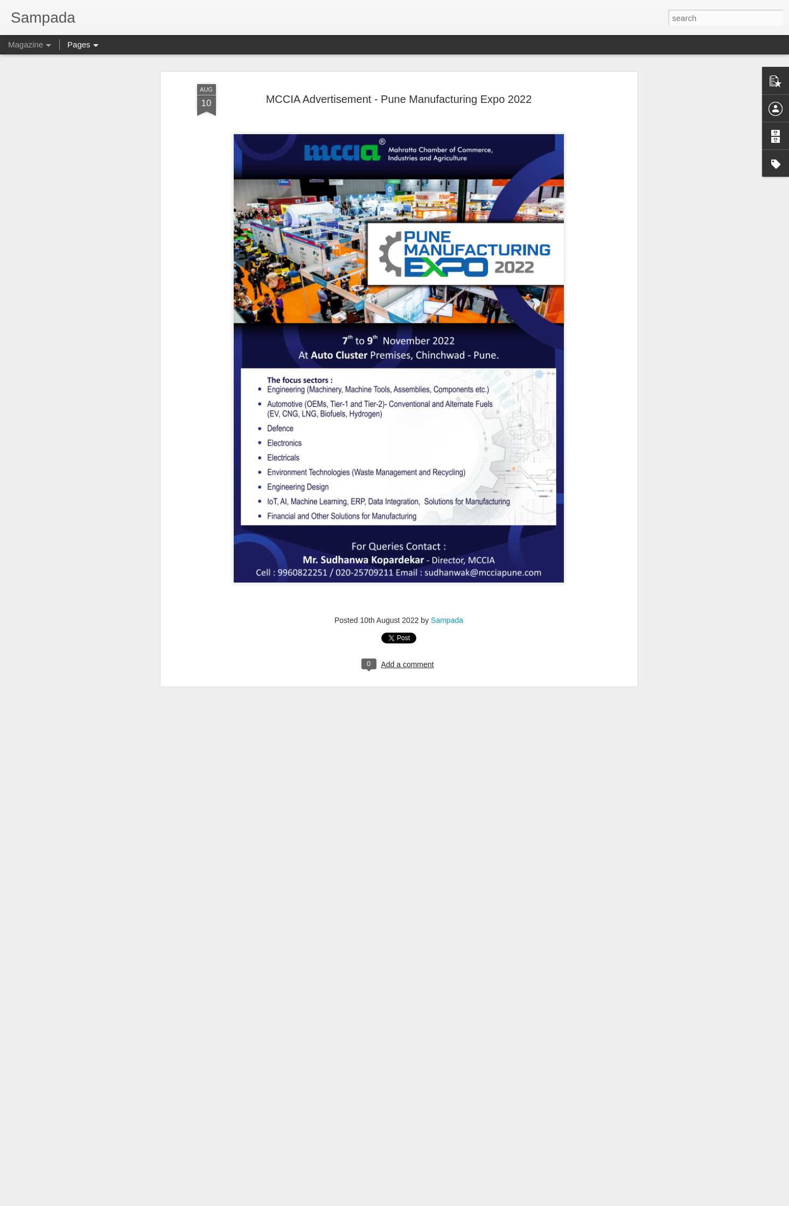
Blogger (428, 1200)
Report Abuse (460, 1200)
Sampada (447, 604)
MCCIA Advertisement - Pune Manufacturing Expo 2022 (399, 83)
